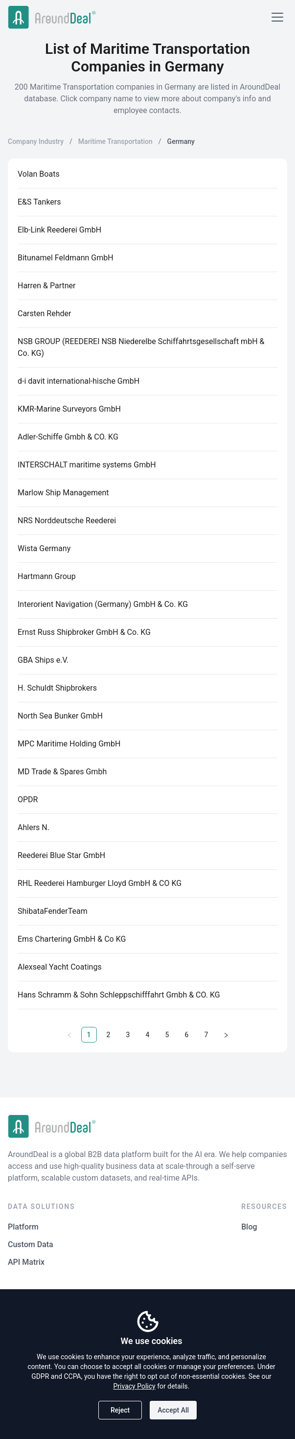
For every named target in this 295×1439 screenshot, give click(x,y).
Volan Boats (39, 174)
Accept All (173, 1410)
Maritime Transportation (115, 141)
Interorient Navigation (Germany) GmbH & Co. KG (103, 604)
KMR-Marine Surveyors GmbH (69, 409)
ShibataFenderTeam (53, 911)
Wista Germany (44, 548)
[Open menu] (277, 17)
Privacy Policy (134, 1386)
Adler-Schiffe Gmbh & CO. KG (68, 436)
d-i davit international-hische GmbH (78, 381)
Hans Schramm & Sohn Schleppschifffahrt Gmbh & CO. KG (119, 994)
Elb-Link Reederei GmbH (59, 229)
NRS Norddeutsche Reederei (67, 520)
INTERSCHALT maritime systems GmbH (87, 464)
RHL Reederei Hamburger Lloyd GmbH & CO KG (100, 883)
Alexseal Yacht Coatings (60, 967)
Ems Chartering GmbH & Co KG (72, 939)
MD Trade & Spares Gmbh (62, 771)
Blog (249, 1226)
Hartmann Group (47, 576)
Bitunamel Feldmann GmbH (65, 257)
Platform (23, 1226)
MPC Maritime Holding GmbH (69, 743)
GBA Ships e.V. (43, 660)
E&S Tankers (39, 202)
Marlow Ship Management (63, 492)
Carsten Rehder (44, 313)
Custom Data (30, 1244)
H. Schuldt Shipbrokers (57, 688)
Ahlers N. (33, 827)
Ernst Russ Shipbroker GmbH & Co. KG (84, 632)
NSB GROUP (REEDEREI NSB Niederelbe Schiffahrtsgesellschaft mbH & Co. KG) (141, 347)
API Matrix (26, 1262)
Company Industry (36, 141)
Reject (120, 1410)
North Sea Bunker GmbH (60, 715)
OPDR (28, 799)
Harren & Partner (47, 285)
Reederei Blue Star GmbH (61, 855)
